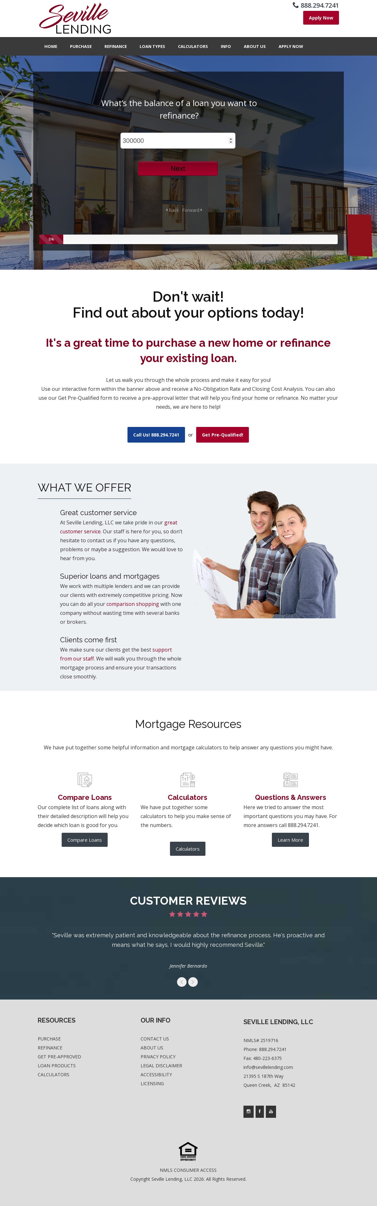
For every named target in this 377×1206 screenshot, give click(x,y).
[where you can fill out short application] (321, 18)
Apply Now (291, 46)
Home (50, 46)
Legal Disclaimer (161, 1066)
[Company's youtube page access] (271, 1112)
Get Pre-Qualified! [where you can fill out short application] (222, 435)
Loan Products (57, 1066)
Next (178, 169)
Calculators (193, 46)
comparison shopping (132, 603)
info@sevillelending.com (268, 1067)
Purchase (81, 46)
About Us (255, 46)
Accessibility (156, 1074)
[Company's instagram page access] (248, 1112)
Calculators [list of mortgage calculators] (188, 849)
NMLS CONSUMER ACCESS (188, 1170)
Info (226, 46)
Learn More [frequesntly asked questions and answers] (290, 840)
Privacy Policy (158, 1057)
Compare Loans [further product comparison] (84, 840)
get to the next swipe (193, 982)
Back (172, 210)
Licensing (152, 1083)
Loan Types (152, 46)
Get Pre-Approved (59, 1057)
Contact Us (155, 1039)
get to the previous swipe (182, 982)
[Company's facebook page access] (260, 1112)
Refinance (115, 46)
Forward (192, 210)
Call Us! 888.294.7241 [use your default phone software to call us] (156, 435)
